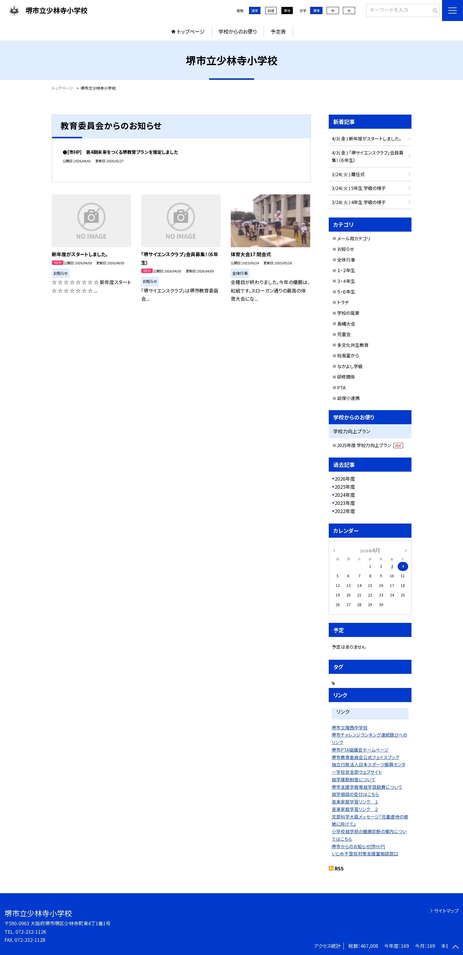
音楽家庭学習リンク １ (355, 801)
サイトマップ (446, 910)
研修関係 (346, 377)
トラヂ (343, 302)
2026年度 (345, 478)
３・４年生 (346, 281)
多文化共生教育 (353, 345)
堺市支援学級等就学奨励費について (367, 787)
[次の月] (406, 549)
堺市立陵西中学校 (350, 727)
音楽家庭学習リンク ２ (355, 809)
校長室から (348, 355)
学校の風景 (348, 313)
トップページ (191, 31)
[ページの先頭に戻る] (455, 947)
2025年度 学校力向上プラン (370, 445)
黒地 (287, 10)
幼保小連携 (348, 398)
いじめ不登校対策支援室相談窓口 (365, 853)
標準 (316, 10)
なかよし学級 (350, 366)
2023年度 (345, 502)
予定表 (278, 31)
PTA (341, 387)
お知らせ (345, 249)
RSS (339, 868)
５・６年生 (346, 291)
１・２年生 (346, 270)
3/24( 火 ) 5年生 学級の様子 (359, 188)
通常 (254, 10)
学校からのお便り (237, 31)
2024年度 (345, 494)
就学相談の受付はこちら (355, 794)
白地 (271, 10)
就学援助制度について (353, 779)
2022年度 (345, 511)
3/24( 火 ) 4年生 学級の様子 (359, 202)
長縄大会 (346, 323)
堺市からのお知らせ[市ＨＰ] (358, 846)
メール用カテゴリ (353, 238)
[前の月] (334, 549)
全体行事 (346, 260)
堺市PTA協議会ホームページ (360, 749)
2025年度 (345, 486)
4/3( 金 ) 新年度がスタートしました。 (366, 138)
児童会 (344, 334)
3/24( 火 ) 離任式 (348, 174)
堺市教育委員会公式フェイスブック (365, 757)
